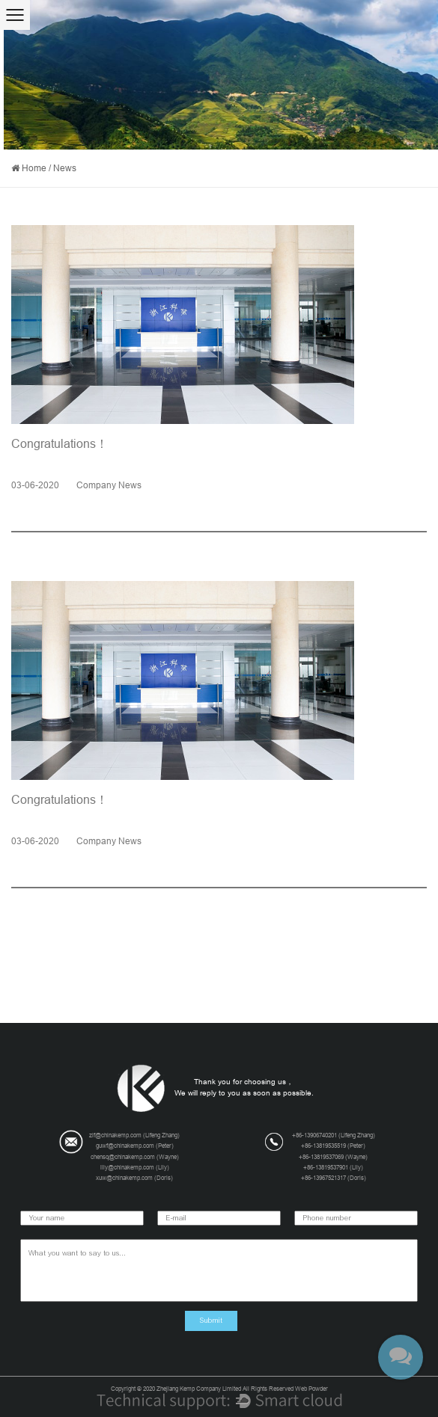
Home (34, 168)
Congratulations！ (59, 443)
